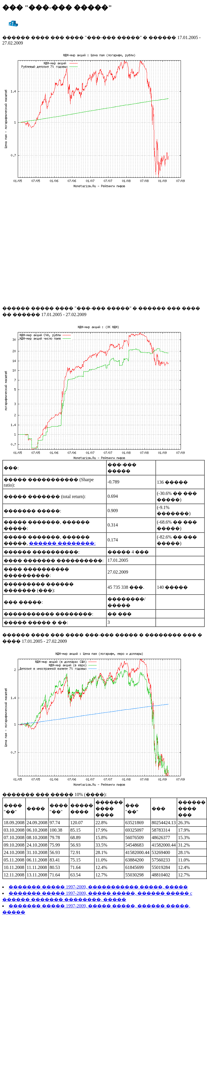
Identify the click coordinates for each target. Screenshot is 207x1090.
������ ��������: (62, 543)
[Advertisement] (54, 246)
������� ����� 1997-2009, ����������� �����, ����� (98, 886)
